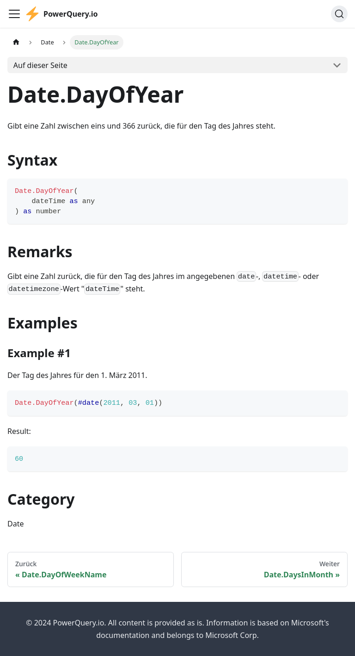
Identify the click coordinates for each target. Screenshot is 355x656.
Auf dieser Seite (40, 65)
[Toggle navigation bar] (14, 14)
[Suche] (339, 14)
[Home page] (16, 42)
